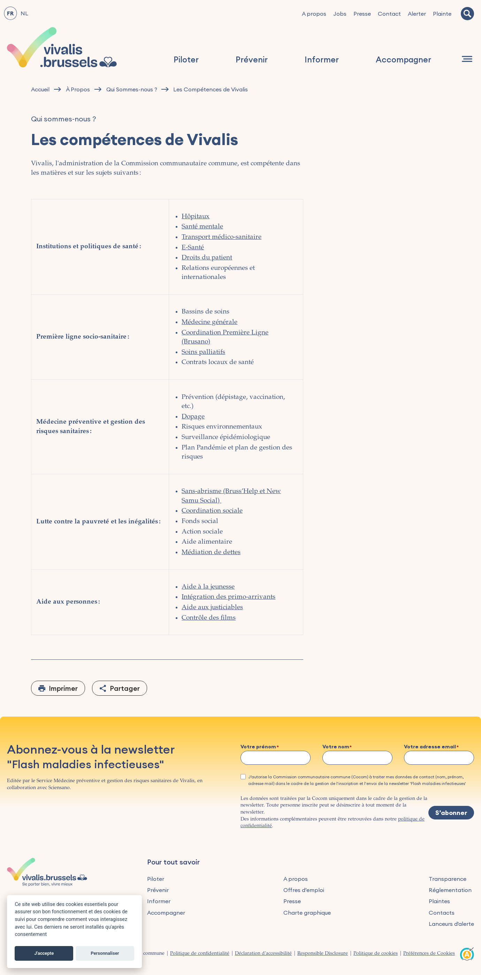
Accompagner (403, 59)
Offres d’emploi (303, 889)
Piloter (186, 59)
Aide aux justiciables (212, 607)
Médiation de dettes (211, 552)
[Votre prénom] (275, 758)
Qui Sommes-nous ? (131, 89)
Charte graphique (307, 912)
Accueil (40, 89)
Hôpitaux (195, 216)
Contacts (442, 912)
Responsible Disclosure (322, 953)
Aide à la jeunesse (208, 587)
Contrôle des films (209, 618)
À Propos (78, 89)
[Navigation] (467, 59)
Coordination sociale (212, 511)
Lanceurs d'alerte (451, 923)
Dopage (193, 417)
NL (24, 13)
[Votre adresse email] (439, 758)
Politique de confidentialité (199, 953)
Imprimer (63, 688)
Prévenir (252, 59)
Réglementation (450, 889)
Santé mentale (202, 227)
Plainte (442, 13)
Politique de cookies (375, 953)
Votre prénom (258, 747)
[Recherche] (467, 13)
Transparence (447, 878)
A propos (314, 13)
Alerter (417, 13)
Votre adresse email (430, 747)
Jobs (339, 13)
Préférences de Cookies (429, 953)
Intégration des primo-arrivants (228, 597)
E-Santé (193, 247)
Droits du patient (207, 258)
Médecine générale (209, 322)
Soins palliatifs (203, 352)
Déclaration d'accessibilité (263, 953)
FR (10, 13)
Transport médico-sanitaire (221, 237)
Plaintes (439, 901)
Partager (125, 688)
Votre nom (335, 747)
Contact (389, 13)
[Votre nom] (357, 758)
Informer (322, 59)
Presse (362, 13)
